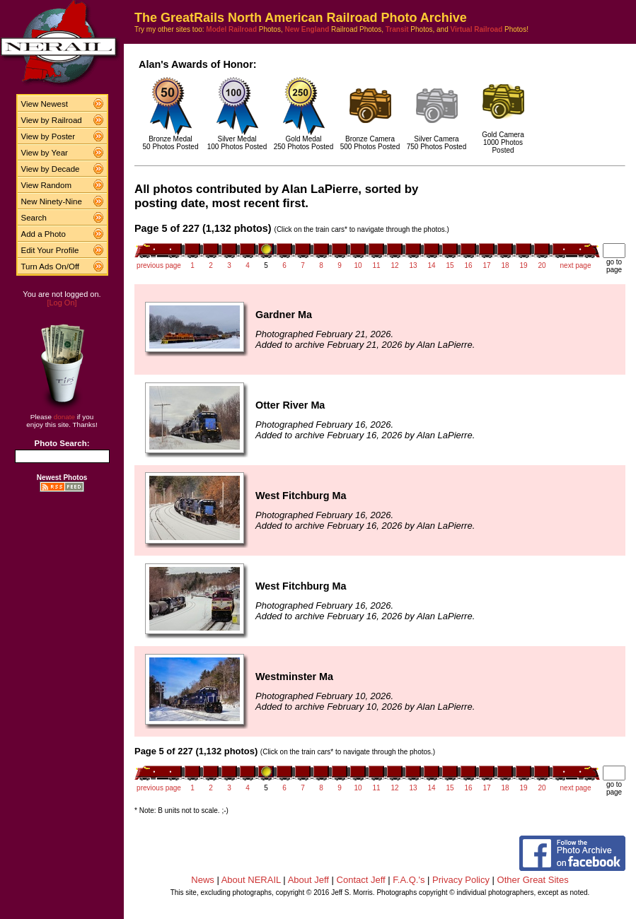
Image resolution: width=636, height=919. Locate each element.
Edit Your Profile (50, 250)
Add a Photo (43, 234)
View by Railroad (51, 120)
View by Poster (48, 136)
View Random (46, 185)
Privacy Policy (461, 879)
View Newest (44, 104)
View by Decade (50, 169)
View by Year (44, 152)
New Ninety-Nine (51, 201)
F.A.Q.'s (408, 879)
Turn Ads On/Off (50, 266)
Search (34, 217)
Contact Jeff (361, 879)
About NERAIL (251, 879)
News (202, 879)
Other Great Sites (533, 879)
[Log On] (61, 302)
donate (64, 417)
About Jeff (308, 879)
